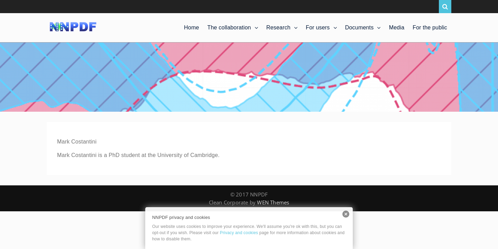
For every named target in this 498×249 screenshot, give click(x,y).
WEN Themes (273, 202)
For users (318, 27)
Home (191, 27)
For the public (430, 27)
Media (397, 27)
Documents (359, 27)
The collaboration (229, 27)
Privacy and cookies (239, 232)
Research (278, 27)
